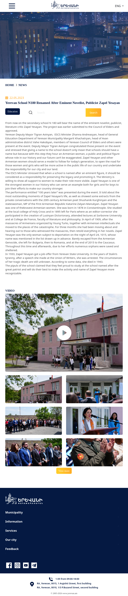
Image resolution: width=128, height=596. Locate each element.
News (22, 85)
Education (13, 111)
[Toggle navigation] (12, 6)
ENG (118, 6)
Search (93, 112)
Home (9, 85)
